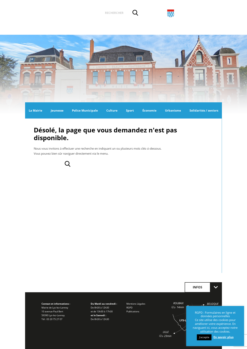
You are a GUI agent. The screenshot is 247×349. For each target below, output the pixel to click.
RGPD (129, 307)
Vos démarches (85, 13)
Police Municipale (85, 110)
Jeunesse (57, 110)
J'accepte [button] (204, 337)
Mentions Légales (135, 303)
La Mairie (35, 110)
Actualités (55, 13)
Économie (149, 110)
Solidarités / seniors (203, 110)
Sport (130, 110)
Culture (112, 110)
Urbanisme (173, 110)
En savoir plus (223, 337)
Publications (132, 311)
